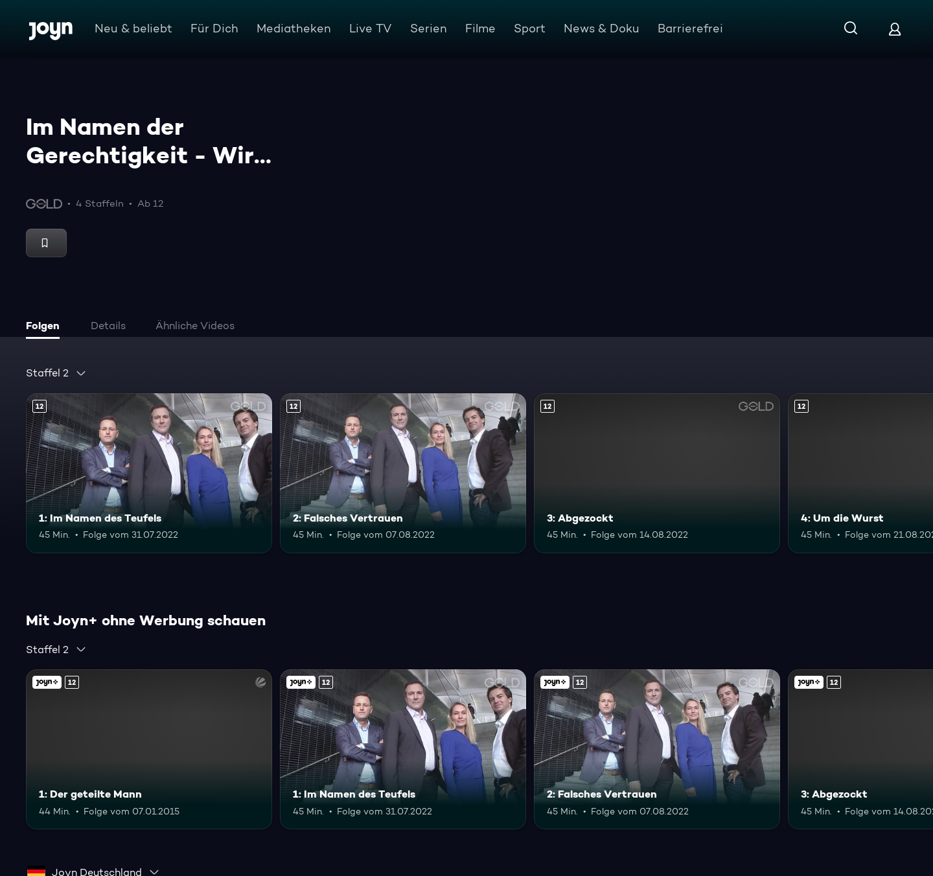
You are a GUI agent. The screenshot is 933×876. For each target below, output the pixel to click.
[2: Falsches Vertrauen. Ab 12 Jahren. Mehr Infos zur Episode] (403, 473)
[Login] (895, 28)
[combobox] (56, 373)
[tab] (46, 327)
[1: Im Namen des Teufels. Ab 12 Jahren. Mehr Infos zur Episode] (149, 473)
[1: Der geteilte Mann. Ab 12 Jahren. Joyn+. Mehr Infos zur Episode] (149, 749)
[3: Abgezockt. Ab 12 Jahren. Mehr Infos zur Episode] (657, 473)
